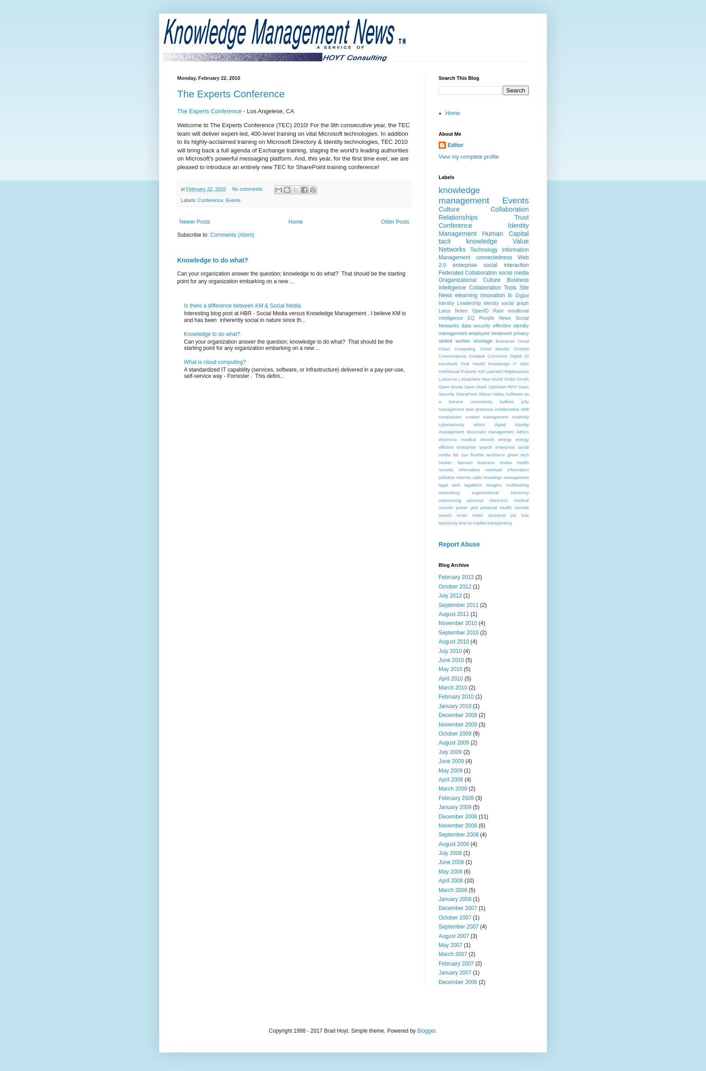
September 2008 (459, 835)
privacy (521, 333)
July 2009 (450, 752)
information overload (480, 469)
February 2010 (456, 697)
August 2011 (454, 614)
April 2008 (451, 881)
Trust (521, 217)
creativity (520, 416)
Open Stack (475, 386)
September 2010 (459, 633)
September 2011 (459, 605)
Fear (465, 363)
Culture (449, 209)
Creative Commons (488, 356)
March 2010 (453, 688)
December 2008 (458, 817)
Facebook (448, 363)
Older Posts (395, 222)
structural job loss (508, 515)
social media (514, 273)
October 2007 (455, 918)
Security (446, 393)
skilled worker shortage (465, 341)
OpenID (480, 310)
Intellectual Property (458, 371)
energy (505, 439)
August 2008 (454, 844)
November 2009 (458, 725)
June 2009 (451, 761)
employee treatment (490, 333)
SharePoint (466, 393)
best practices (479, 409)
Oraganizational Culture (469, 280)
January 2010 (455, 706)
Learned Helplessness (507, 371)
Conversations (452, 356)
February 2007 (456, 964)
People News (495, 318)
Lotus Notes (453, 310)
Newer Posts (194, 222)
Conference (210, 200)
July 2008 (450, 853)
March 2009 (453, 789)
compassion (450, 416)
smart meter (469, 515)
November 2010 (458, 623)
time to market (472, 522)
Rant (498, 310)
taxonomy (448, 522)
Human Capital (505, 233)
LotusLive (448, 379)
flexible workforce (487, 454)
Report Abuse (459, 544)
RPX (512, 386)
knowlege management (506, 477)
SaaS (523, 386)
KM (481, 371)
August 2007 (454, 936)
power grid (466, 507)
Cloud (523, 341)
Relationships (458, 217)
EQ (471, 318)
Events (233, 200)
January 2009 (455, 807)
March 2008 (453, 890)
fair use (460, 454)
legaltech (472, 485)
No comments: (248, 189)
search (445, 515)
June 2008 (451, 862)
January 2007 (455, 973)
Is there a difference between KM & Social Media (242, 306)
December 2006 (458, 982)
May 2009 (451, 771)
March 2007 (453, 954)
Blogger (426, 1031)
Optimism (497, 386)
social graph (515, 303)
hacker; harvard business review (475, 462)
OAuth (523, 379)
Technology (484, 250)
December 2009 (458, 715)
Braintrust (505, 341)
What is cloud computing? (215, 362)
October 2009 (455, 734)
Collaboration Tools (492, 288)
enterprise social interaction (491, 265)
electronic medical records (467, 439)
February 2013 (456, 577)
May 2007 (451, 945)
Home (296, 222)
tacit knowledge (468, 241)
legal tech (449, 485)
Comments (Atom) (232, 235)
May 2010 (451, 669)
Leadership (469, 303)
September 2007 (459, 927)
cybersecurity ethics (462, 424)
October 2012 (455, 587)
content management (486, 416)
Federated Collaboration (468, 273)
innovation (492, 295)
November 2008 (458, 826)
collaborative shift (512, 409)
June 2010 (451, 660)
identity (491, 303)
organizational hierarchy (500, 492)
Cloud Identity (494, 348)
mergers (494, 485)
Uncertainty (481, 401)
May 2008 (451, 872)
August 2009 (454, 743)
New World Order (498, 379)
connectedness (494, 257)
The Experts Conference (230, 94)
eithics (523, 431)
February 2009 (456, 798)
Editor (455, 145)
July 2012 (450, 596)
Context (521, 348)
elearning (466, 295)
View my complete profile (469, 157)
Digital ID (519, 356)
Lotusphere (469, 379)
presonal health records (505, 507)
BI (510, 295)
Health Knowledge (491, 363)
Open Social (451, 386)
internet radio (469, 477)
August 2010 (454, 642)
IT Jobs (521, 363)
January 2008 (455, 899)
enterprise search (474, 447)
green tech (518, 454)
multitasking (517, 485)
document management (490, 431)
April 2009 (451, 780)
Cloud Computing (457, 348)
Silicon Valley (491, 393)
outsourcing (450, 500)
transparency (499, 522)
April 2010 (451, 679)
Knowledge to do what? (212, 260)
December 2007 (458, 908)
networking (449, 492)
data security (476, 325)
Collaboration (510, 209)
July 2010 (450, 651)
